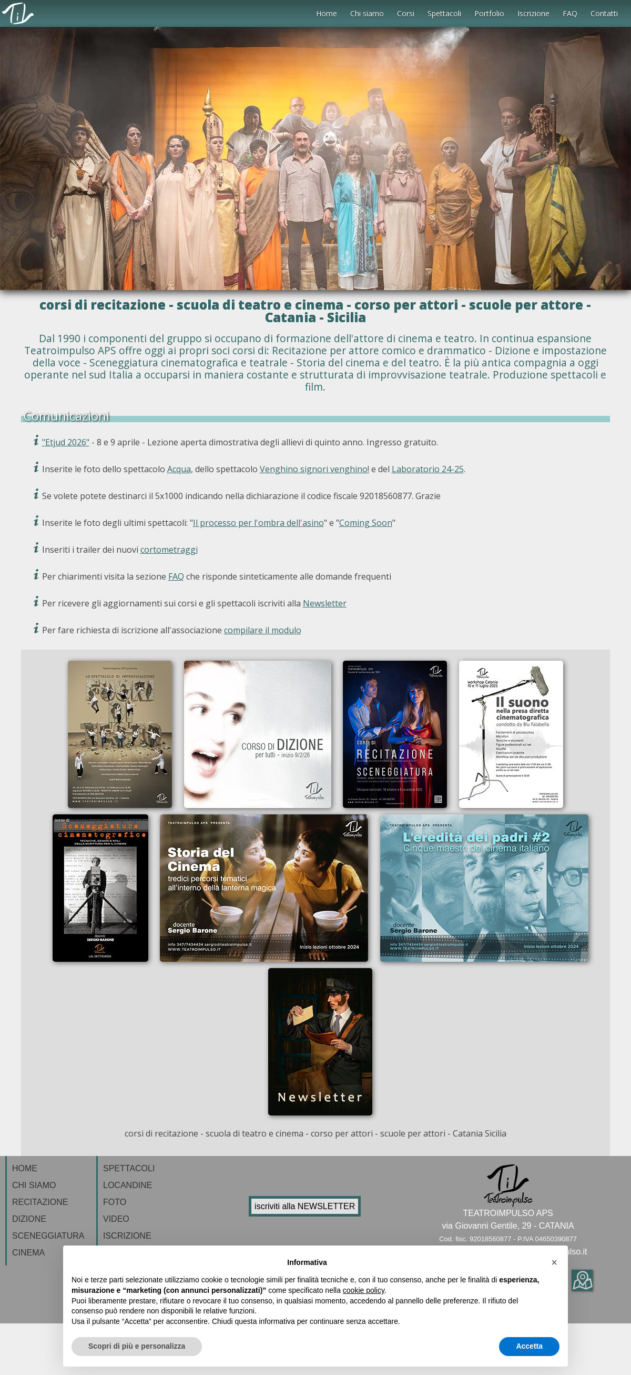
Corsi (405, 13)
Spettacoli (444, 13)
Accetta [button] (529, 1346)
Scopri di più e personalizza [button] (136, 1346)
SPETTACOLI (129, 1168)
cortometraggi (169, 549)
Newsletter (325, 603)
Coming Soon (365, 523)
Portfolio (489, 13)
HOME (24, 1168)
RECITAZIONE (40, 1202)
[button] (554, 1262)
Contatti (604, 13)
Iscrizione (533, 13)
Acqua (179, 469)
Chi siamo (367, 13)
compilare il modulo (262, 630)
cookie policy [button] (363, 1290)
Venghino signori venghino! (314, 469)
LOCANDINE (127, 1185)
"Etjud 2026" (65, 442)
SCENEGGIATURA (48, 1235)
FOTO (114, 1202)
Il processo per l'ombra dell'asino (258, 523)
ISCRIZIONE (127, 1235)
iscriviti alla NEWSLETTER (305, 1206)
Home (326, 13)
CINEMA (28, 1252)
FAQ (570, 13)
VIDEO (116, 1218)
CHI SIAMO (34, 1185)
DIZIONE (29, 1218)
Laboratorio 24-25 (428, 469)
